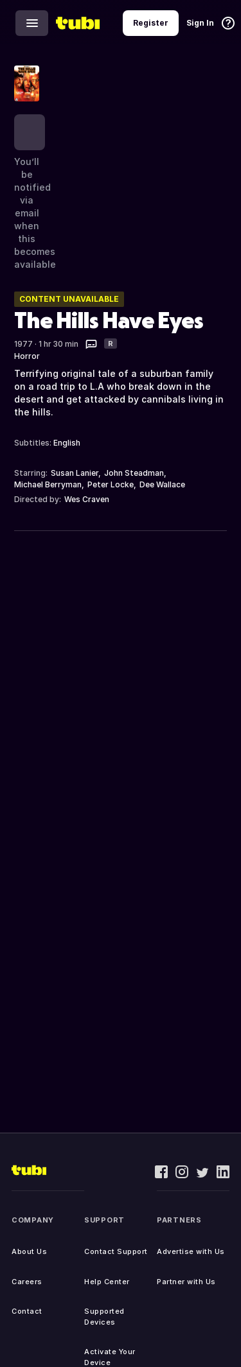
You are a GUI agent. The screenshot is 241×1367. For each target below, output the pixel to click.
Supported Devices (104, 1317)
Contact (27, 1311)
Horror (27, 356)
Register (150, 23)
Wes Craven (86, 499)
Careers (27, 1281)
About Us (29, 1251)
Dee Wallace (162, 484)
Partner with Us (186, 1281)
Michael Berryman (48, 484)
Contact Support (116, 1251)
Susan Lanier (74, 473)
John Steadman (134, 473)
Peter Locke (110, 484)
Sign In (200, 23)
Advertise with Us (191, 1251)
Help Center (107, 1281)
